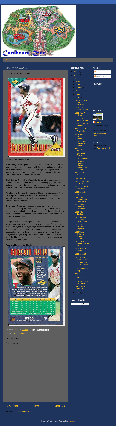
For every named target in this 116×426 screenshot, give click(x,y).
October (79, 88)
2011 (76, 78)
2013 (76, 72)
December (80, 81)
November (80, 84)
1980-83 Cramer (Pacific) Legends (81, 102)
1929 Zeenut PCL (82, 254)
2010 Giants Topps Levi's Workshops (80, 207)
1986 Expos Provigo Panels (82, 119)
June (78, 293)
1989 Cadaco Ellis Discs (80, 287)
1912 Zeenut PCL (82, 158)
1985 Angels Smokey (80, 174)
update (23, 333)
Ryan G (98, 122)
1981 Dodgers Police (80, 250)
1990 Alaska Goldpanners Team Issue (81, 199)
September (80, 91)
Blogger (71, 421)
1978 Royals (80, 178)
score (18, 333)
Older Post (59, 406)
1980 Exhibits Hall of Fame (82, 182)
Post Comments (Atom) (24, 411)
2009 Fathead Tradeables (80, 130)
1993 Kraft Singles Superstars (80, 227)
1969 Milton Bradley (79, 213)
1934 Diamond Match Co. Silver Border (81, 219)
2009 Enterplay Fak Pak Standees (81, 276)
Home (7, 60)
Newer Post (12, 406)
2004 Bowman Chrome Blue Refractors (81, 144)
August (78, 94)
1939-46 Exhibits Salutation (81, 188)
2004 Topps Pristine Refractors (80, 136)
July (77, 97)
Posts (97, 72)
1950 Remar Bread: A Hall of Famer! (82, 243)
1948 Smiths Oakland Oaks (81, 258)
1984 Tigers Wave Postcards (82, 282)
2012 (76, 75)
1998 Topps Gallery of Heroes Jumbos (79, 235)
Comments (99, 76)
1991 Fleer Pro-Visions (81, 114)
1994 (13, 333)
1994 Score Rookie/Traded (81, 109)
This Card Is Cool (103, 148)
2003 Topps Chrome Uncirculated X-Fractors (82, 152)
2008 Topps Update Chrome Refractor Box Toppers (81, 165)
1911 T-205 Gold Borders (81, 125)
